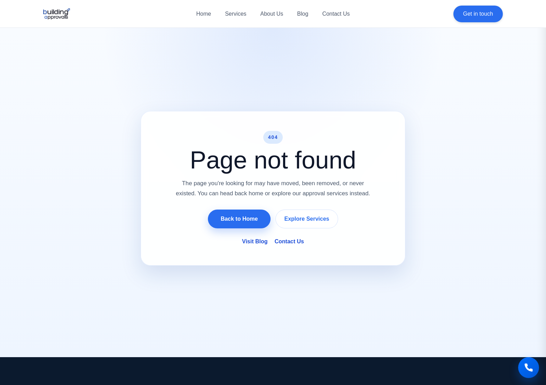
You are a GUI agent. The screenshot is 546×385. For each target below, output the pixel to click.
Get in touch (478, 14)
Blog (302, 14)
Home (203, 14)
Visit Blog (255, 241)
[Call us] (528, 367)
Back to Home (239, 219)
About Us (271, 14)
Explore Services (306, 219)
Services (235, 14)
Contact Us (336, 14)
